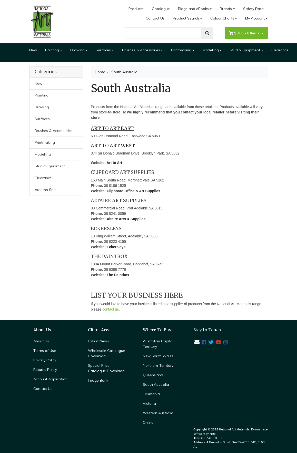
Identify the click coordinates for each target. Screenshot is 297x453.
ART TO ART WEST (113, 146)
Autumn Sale (45, 189)
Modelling (211, 50)
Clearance (280, 50)
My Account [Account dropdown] (255, 18)
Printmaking (181, 50)
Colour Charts (222, 18)
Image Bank (98, 380)
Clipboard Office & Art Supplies (133, 191)
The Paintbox (118, 275)
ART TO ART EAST (112, 128)
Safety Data (253, 8)
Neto (213, 434)
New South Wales (158, 356)
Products (136, 8)
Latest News (98, 341)
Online (148, 422)
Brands (226, 8)
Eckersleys (116, 247)
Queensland (153, 375)
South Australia (156, 384)
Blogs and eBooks (193, 8)
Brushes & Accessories (141, 50)
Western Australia (158, 413)
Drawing (77, 50)
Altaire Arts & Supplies (126, 219)
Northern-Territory (158, 365)
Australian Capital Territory (158, 344)
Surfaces (103, 50)
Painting (52, 50)
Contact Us (155, 18)
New (33, 50)
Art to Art (114, 163)
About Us (41, 341)
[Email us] (197, 342)
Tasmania (151, 394)
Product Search (186, 18)
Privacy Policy (44, 360)
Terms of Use (44, 350)
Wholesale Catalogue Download (106, 353)
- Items (244, 33)
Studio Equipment (245, 50)
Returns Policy (45, 369)
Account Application (50, 379)
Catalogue (161, 8)
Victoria (149, 403)
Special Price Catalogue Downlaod (106, 368)
